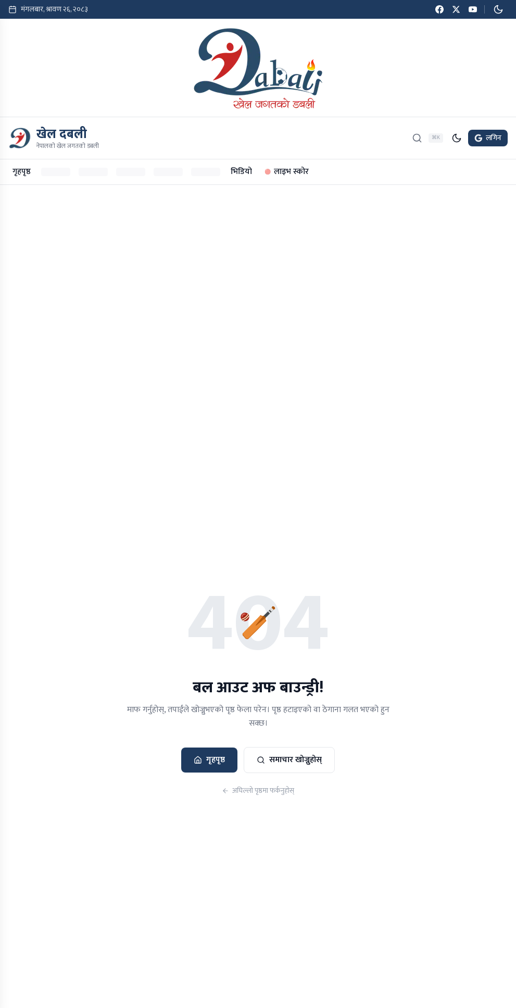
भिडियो (241, 172)
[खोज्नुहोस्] (417, 138)
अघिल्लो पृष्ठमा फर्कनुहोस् (258, 791)
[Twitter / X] (456, 9)
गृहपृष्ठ (21, 172)
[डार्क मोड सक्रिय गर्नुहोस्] (498, 9)
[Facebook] (439, 9)
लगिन (487, 138)
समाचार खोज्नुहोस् (289, 760)
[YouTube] (472, 9)
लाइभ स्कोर (287, 172)
